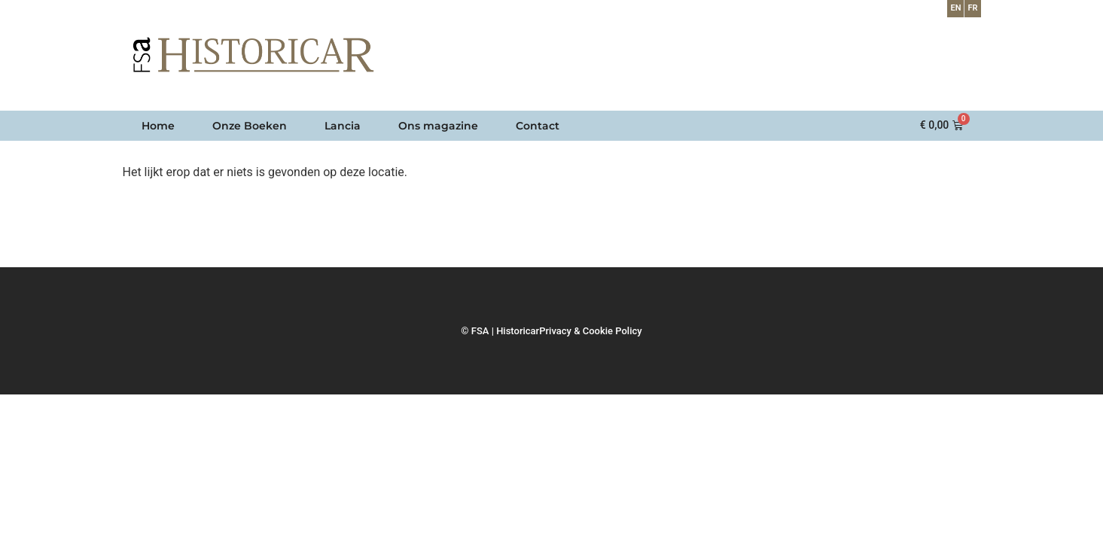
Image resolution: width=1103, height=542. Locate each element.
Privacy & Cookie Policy (590, 330)
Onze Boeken (249, 125)
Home (158, 125)
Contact (537, 125)
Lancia (343, 125)
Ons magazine (438, 125)
